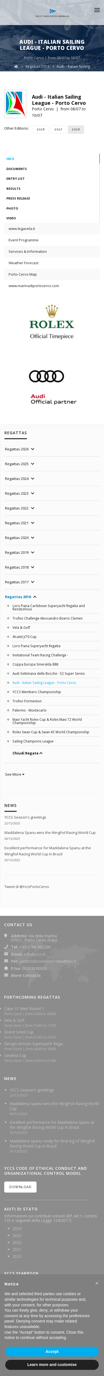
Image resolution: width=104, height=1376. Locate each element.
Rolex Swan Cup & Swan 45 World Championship (50, 732)
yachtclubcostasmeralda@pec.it (48, 961)
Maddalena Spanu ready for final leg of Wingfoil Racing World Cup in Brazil (52, 1143)
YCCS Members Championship (36, 692)
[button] (96, 1283)
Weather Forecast (24, 262)
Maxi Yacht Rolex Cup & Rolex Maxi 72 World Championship (47, 721)
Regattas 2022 (17, 508)
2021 (16, 1249)
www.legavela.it (22, 228)
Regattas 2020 (17, 537)
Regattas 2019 (17, 552)
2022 (16, 1242)
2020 (16, 1256)
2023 (16, 1235)
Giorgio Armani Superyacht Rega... (34, 1043)
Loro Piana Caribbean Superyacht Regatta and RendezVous (48, 607)
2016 (76, 129)
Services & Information (28, 251)
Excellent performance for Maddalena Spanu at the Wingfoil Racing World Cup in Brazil (52, 1125)
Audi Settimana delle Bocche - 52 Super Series (48, 673)
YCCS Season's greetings (25, 817)
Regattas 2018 (17, 567)
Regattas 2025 (17, 463)
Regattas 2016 (38, 66)
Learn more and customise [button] (52, 1364)
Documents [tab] (16, 169)
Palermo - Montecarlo (29, 710)
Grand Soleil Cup (19, 1032)
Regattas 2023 (17, 493)
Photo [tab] (12, 208)
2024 (16, 1228)
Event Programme (24, 239)
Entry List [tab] (15, 178)
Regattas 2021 (17, 522)
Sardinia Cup (15, 1055)
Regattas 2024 (17, 478)
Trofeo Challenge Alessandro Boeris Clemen (47, 618)
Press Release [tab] (18, 198)
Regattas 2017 (17, 581)
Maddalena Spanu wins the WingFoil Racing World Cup (50, 832)
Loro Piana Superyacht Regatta (36, 646)
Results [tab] (13, 188)
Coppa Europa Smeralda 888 (35, 664)
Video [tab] (11, 218)
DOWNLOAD (20, 1187)
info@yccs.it (34, 954)
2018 (41, 129)
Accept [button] (52, 1351)
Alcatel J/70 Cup (24, 636)
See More (14, 774)
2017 (58, 129)
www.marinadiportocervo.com (34, 285)
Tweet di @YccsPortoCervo (26, 886)
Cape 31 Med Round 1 (24, 1008)
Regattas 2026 (17, 449)
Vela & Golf (21, 627)
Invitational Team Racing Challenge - (40, 655)
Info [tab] (10, 159)
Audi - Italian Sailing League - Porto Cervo (44, 682)
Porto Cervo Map (23, 274)
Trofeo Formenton (27, 701)
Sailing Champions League (33, 741)
